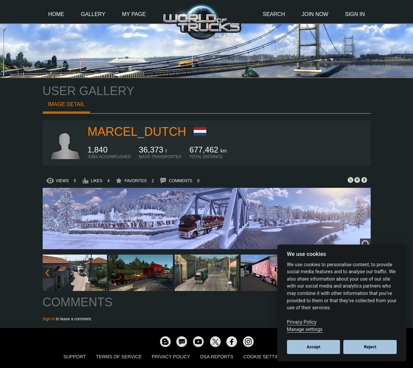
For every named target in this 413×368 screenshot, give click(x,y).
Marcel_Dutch (137, 131)
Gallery (93, 14)
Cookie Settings (264, 356)
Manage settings (305, 329)
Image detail (66, 104)
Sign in (49, 319)
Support (74, 356)
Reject (370, 346)
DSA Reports (216, 356)
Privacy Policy (171, 356)
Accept (313, 346)
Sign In (355, 14)
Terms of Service (119, 356)
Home (56, 14)
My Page (134, 14)
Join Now (315, 14)
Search (274, 14)
